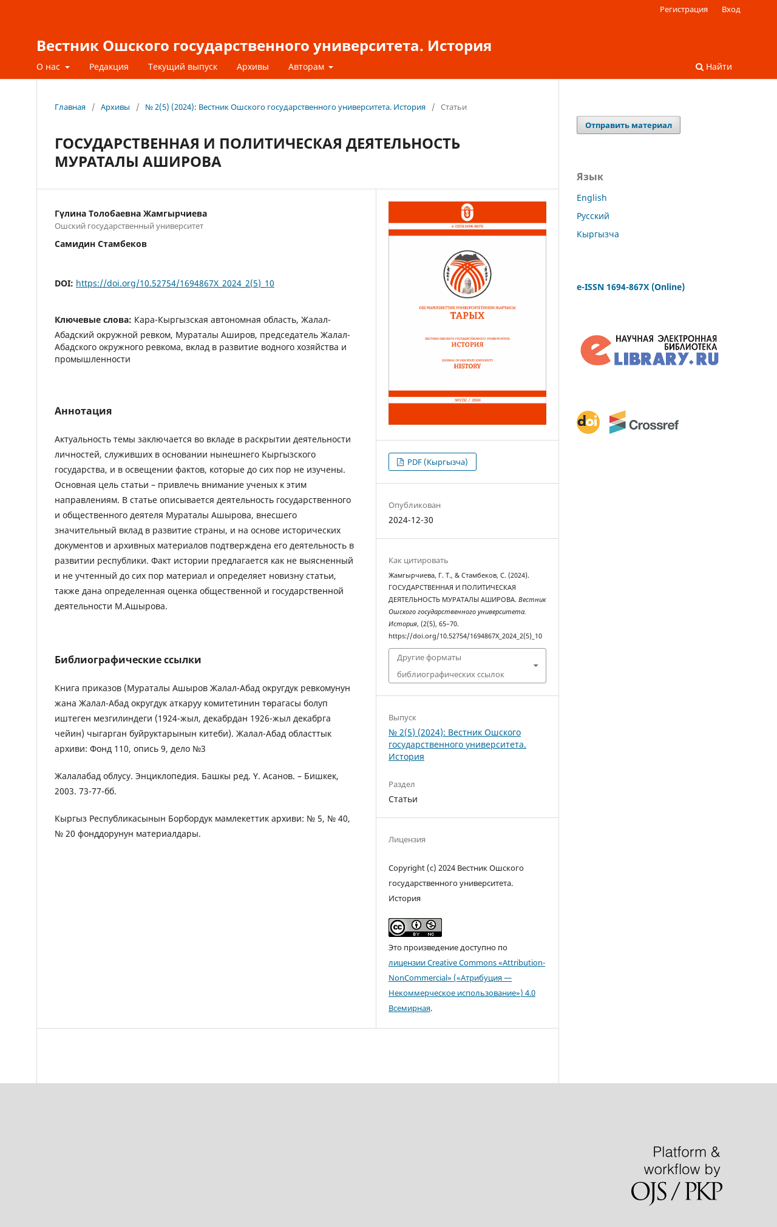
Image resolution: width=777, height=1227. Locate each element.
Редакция (109, 66)
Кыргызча (598, 234)
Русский (593, 215)
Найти (714, 66)
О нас (49, 66)
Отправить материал (628, 125)
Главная (70, 106)
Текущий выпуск (182, 66)
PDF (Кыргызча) (436, 461)
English (592, 197)
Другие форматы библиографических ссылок (450, 666)
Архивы (253, 66)
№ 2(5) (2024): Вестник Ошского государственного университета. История (285, 106)
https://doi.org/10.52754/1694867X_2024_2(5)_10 (175, 283)
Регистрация (684, 9)
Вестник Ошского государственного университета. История (264, 45)
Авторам (307, 66)
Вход (731, 9)
